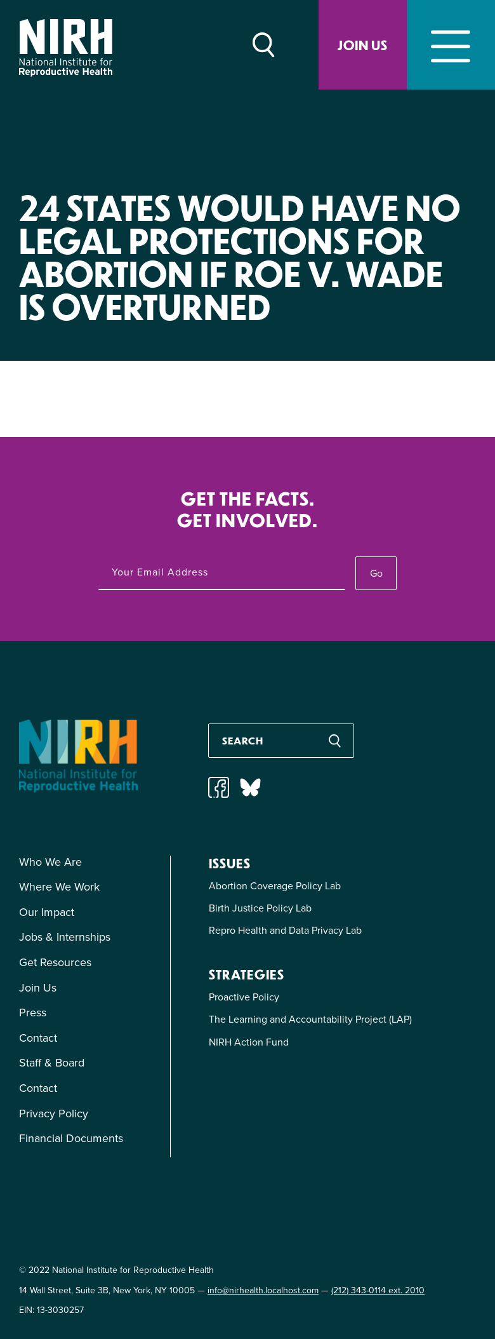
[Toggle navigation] (451, 45)
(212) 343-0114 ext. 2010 (378, 1290)
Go (376, 573)
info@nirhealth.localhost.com (263, 1290)
